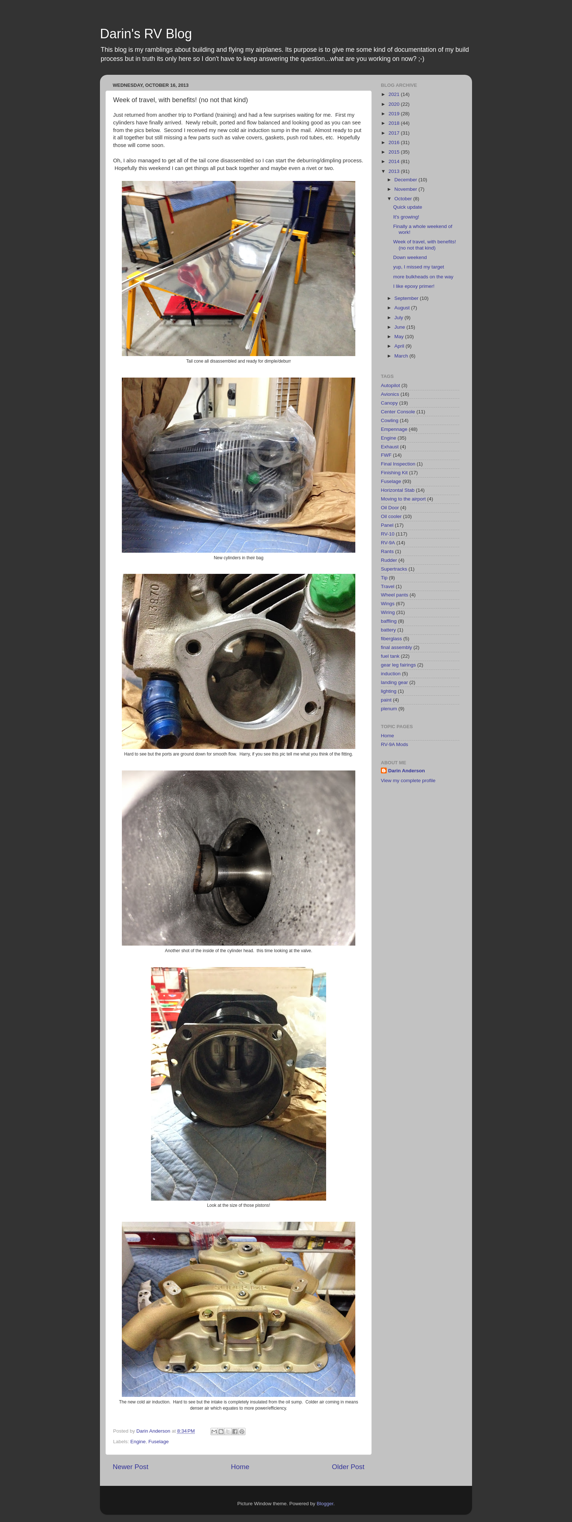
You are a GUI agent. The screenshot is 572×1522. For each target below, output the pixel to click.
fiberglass (391, 638)
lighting (389, 691)
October (403, 198)
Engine (138, 1441)
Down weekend (410, 257)
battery (388, 630)
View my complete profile (408, 780)
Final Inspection (398, 464)
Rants (387, 551)
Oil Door (390, 507)
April (400, 346)
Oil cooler (391, 516)
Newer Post (130, 1467)
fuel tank (390, 656)
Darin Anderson (406, 770)
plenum (389, 708)
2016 (395, 142)
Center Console (398, 411)
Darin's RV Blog (146, 33)
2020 (395, 104)
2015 (395, 152)
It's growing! (406, 217)
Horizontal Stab (397, 490)
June (400, 327)
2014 (395, 161)
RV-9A (388, 542)
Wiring (388, 612)
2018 (395, 123)
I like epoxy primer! (413, 286)
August (402, 307)
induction (391, 673)
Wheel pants (394, 595)
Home (240, 1467)
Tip (384, 577)
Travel (387, 586)
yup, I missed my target (418, 267)
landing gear (394, 682)
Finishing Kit (394, 472)
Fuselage (158, 1441)
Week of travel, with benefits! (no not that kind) (424, 244)
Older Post (348, 1467)
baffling (389, 621)
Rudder (389, 560)
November (406, 189)
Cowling (389, 420)
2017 (395, 133)
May (399, 336)
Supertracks (394, 569)
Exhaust (390, 446)
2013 (395, 171)
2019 (395, 113)
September (407, 298)
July (399, 317)
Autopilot (390, 385)
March (401, 356)
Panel (387, 525)
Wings (388, 603)
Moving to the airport (403, 499)
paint (386, 700)
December (406, 179)
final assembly (396, 647)
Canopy (389, 403)
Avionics (390, 394)
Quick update (407, 207)
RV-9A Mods (394, 744)
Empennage (394, 429)
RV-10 (387, 534)
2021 (395, 94)
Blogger (325, 1503)
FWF (386, 455)
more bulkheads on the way (423, 276)
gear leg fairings (398, 665)
